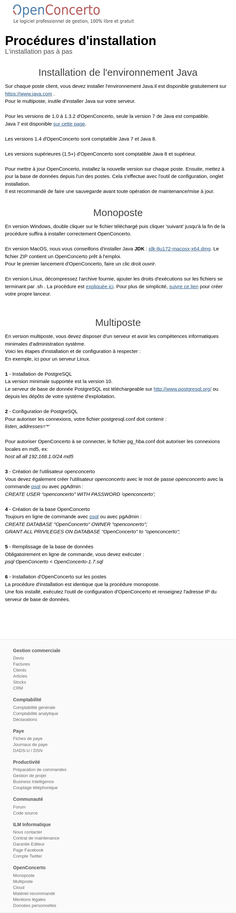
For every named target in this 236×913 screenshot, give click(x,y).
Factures (21, 664)
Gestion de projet (29, 775)
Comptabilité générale (34, 707)
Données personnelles (34, 905)
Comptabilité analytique (35, 713)
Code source (25, 812)
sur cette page (69, 124)
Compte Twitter (27, 856)
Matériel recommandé (34, 893)
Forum (19, 806)
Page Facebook (28, 850)
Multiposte (23, 881)
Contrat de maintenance (36, 838)
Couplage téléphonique (35, 787)
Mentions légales (29, 899)
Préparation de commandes (40, 769)
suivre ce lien (184, 286)
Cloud (18, 887)
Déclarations (25, 719)
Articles (20, 676)
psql (35, 486)
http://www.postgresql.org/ (183, 389)
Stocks (19, 682)
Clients (19, 670)
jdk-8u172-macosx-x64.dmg (180, 248)
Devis (18, 658)
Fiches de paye (27, 738)
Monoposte (23, 875)
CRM (18, 688)
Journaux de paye (30, 744)
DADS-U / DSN (27, 750)
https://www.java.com (28, 94)
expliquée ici (100, 286)
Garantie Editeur (29, 844)
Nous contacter (27, 832)
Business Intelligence (33, 781)
